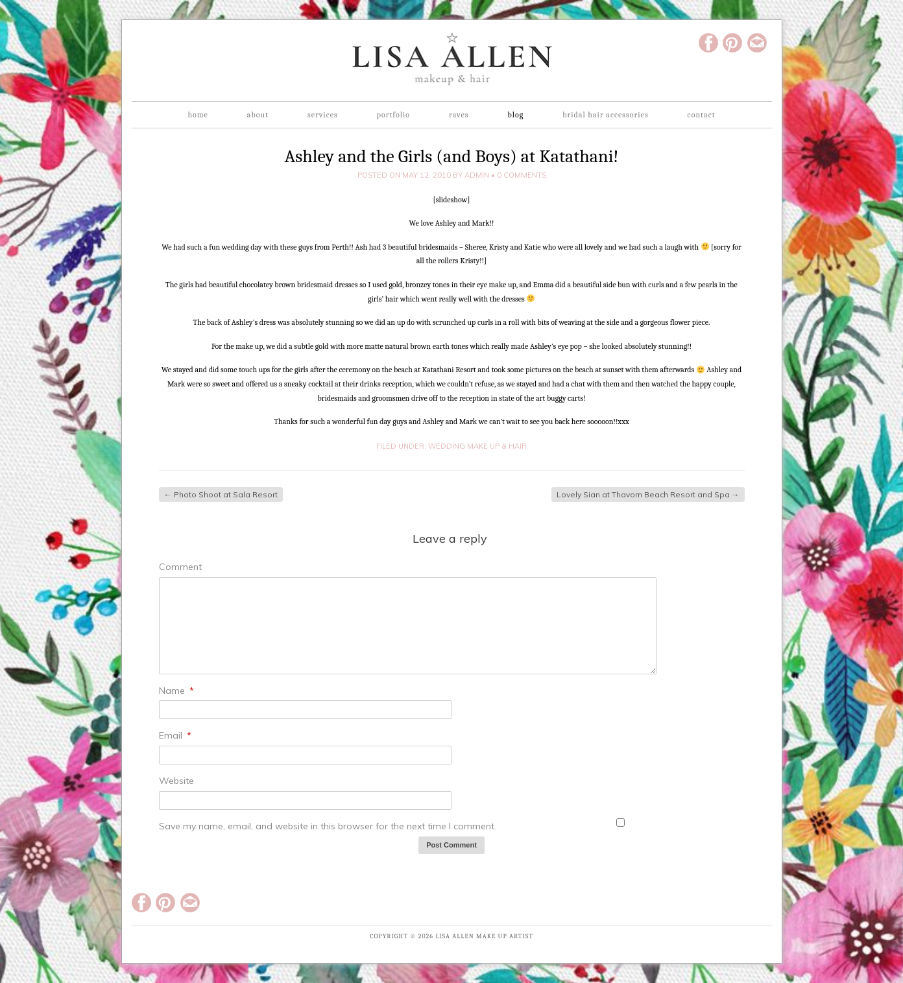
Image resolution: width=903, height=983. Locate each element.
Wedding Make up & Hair (477, 446)
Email (175, 735)
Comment (180, 567)
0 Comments (521, 175)
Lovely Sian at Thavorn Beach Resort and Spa (648, 494)
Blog (515, 114)
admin (476, 175)
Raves (458, 114)
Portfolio (393, 114)
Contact (702, 114)
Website (176, 781)
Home (197, 114)
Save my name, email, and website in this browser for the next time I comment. (327, 826)
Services (322, 114)
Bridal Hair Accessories (605, 114)
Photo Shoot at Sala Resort (221, 494)
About (258, 114)
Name (176, 690)
